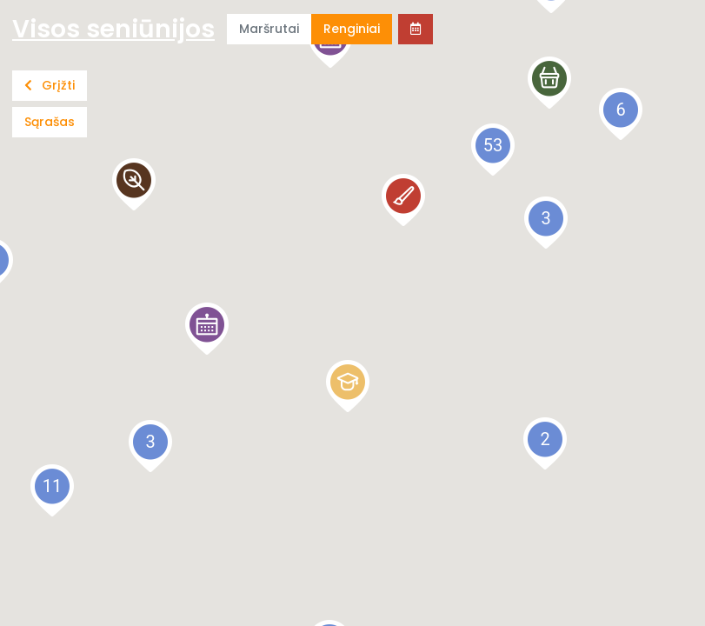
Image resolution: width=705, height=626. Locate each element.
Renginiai (351, 28)
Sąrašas (49, 121)
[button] (207, 329)
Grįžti (49, 85)
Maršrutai (269, 28)
